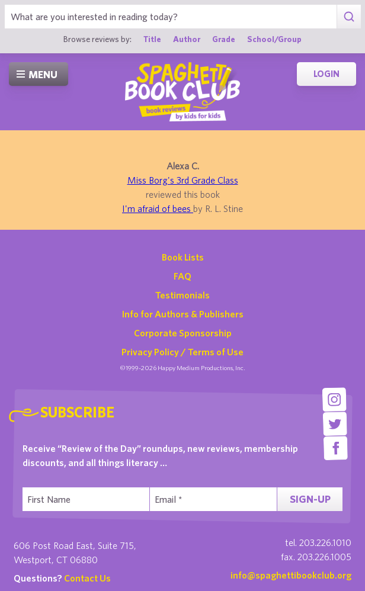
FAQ (182, 276)
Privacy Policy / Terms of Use (182, 351)
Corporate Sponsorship (183, 332)
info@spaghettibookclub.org (290, 575)
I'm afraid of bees (157, 208)
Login (326, 74)
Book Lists (183, 257)
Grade (223, 39)
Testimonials (182, 295)
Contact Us (87, 578)
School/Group (274, 39)
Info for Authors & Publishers (183, 314)
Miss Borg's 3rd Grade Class (182, 180)
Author (186, 39)
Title (152, 39)
